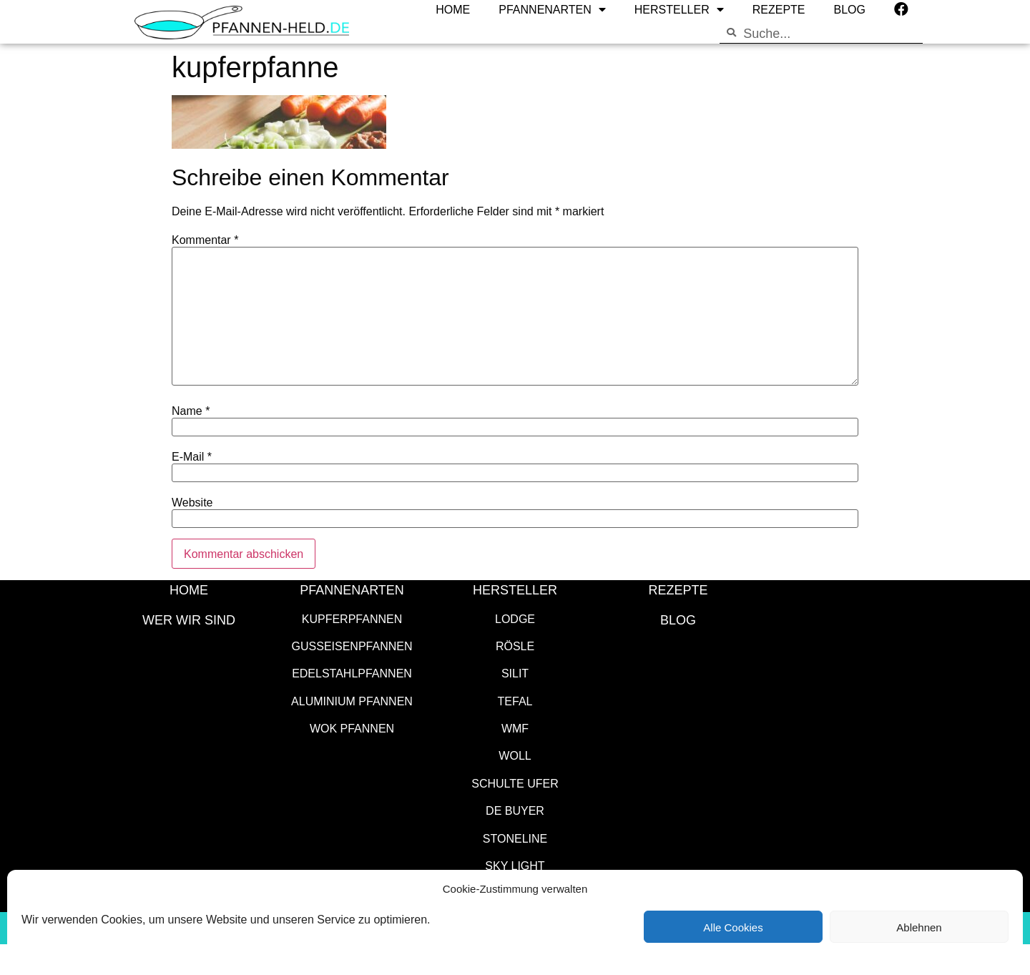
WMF (515, 728)
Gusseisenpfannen (352, 645)
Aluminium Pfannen (352, 700)
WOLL (515, 755)
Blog (678, 619)
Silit (515, 673)
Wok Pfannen (352, 728)
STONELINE (515, 838)
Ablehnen (918, 927)
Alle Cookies (732, 927)
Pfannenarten (352, 589)
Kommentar (205, 239)
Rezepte (677, 589)
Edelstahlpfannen (352, 673)
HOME (189, 589)
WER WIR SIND (188, 619)
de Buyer (515, 810)
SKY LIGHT (514, 865)
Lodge (515, 618)
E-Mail (192, 456)
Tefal (515, 700)
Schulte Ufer (515, 783)
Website (192, 502)
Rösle (515, 645)
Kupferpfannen (352, 618)
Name (191, 410)
